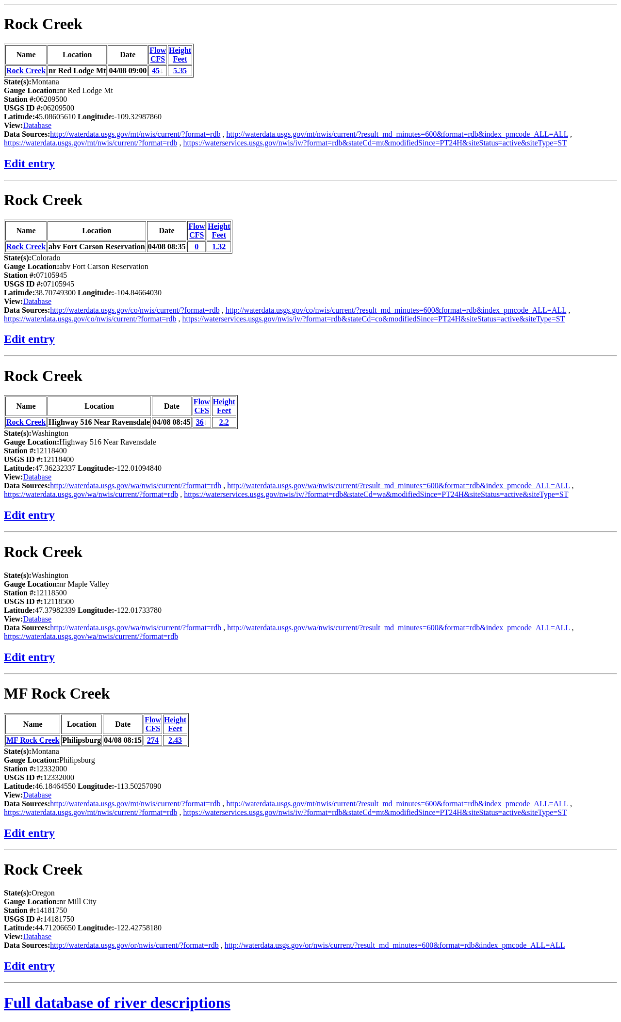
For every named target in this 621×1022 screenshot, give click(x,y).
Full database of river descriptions (117, 1002)
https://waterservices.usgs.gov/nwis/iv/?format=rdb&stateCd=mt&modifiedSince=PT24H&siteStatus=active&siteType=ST (375, 143)
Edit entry (29, 163)
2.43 (175, 740)
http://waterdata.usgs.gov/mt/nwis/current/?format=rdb (135, 134)
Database (37, 125)
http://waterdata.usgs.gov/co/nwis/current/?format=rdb (134, 310)
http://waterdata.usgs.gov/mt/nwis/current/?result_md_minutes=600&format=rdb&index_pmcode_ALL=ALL (397, 134)
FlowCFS (157, 54)
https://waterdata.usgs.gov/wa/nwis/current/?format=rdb (91, 494)
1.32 (219, 246)
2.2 (224, 422)
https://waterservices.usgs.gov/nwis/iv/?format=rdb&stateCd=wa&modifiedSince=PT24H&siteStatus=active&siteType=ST (376, 494)
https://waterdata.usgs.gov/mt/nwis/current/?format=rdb (90, 143)
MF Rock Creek (57, 693)
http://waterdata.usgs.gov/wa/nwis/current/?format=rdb (135, 485)
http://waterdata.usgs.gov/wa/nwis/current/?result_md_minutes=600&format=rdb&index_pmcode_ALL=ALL (398, 485)
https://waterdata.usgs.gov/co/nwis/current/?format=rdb (90, 319)
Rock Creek (43, 23)
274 (153, 740)
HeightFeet (180, 54)
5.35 (180, 70)
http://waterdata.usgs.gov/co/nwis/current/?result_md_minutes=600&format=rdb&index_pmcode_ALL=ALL (396, 310)
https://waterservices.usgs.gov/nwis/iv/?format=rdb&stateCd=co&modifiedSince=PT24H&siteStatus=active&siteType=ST (373, 319)
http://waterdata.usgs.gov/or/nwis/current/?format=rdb (134, 945)
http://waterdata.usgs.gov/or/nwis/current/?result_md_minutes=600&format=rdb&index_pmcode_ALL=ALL (395, 945)
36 (200, 422)
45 (156, 70)
